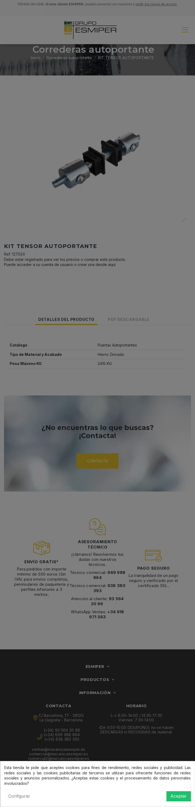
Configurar (19, 796)
